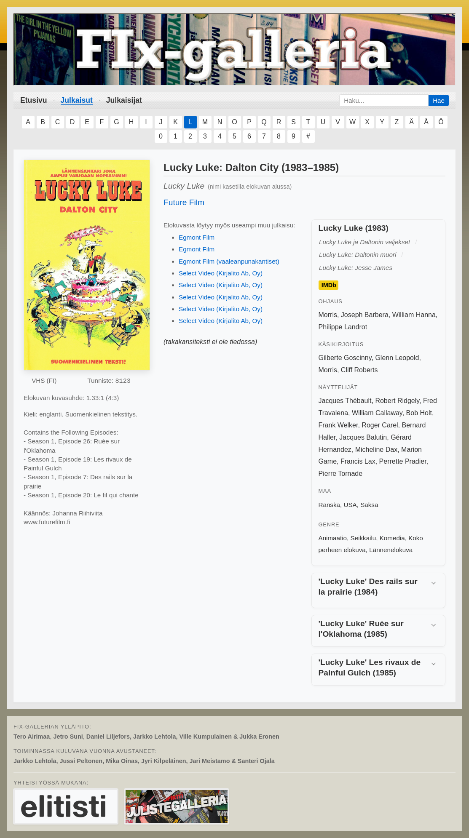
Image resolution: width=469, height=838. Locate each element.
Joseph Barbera (365, 314)
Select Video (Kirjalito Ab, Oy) (221, 273)
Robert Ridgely (397, 400)
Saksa (369, 504)
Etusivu (33, 100)
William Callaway (377, 412)
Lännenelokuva (391, 549)
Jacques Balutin (363, 437)
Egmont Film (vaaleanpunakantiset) (229, 261)
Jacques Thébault (345, 400)
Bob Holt (419, 412)
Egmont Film (196, 237)
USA (349, 504)
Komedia (392, 538)
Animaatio (333, 538)
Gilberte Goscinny (345, 357)
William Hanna (414, 314)
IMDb (329, 285)
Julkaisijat (124, 100)
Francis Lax (357, 461)
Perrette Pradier (402, 461)
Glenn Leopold (397, 357)
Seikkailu (363, 538)
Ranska (329, 504)
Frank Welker (338, 425)
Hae (439, 100)
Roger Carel (380, 425)
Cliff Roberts (359, 370)
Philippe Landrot (343, 327)
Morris (328, 314)
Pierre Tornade (341, 473)
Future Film (183, 202)
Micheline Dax (376, 449)
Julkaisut (77, 100)
